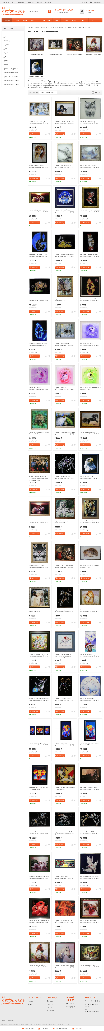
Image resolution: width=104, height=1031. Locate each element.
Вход (84, 2)
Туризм (83, 20)
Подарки (46, 20)
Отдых (65, 20)
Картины (70, 27)
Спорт (93, 20)
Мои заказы (70, 1003)
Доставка (21, 2)
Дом (25, 20)
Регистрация (95, 2)
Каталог (8, 28)
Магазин (6, 2)
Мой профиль (71, 1007)
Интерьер (35, 20)
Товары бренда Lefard (11, 81)
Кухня (17, 20)
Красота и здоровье (10, 69)
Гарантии (31, 2)
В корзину (34, 134)
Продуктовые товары (10, 77)
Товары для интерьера (42, 27)
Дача (57, 20)
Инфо (13, 2)
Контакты (48, 2)
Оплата (39, 2)
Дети (74, 20)
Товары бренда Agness (11, 85)
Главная (7, 20)
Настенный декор (58, 27)
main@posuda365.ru (92, 1012)
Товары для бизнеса (10, 73)
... (100, 20)
